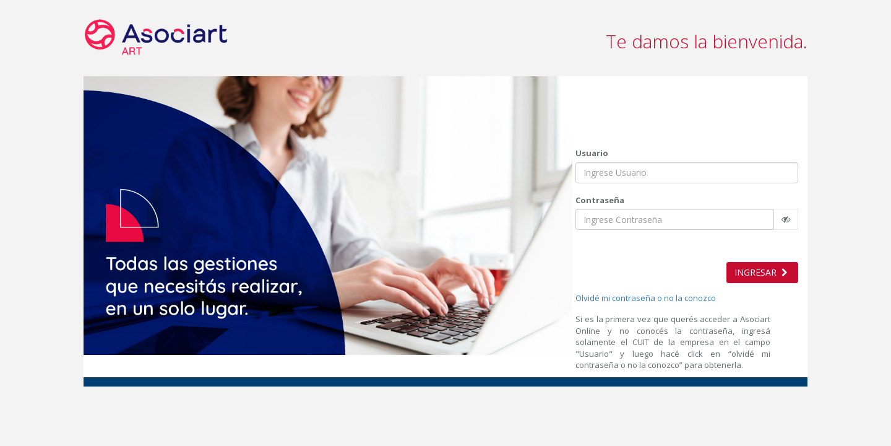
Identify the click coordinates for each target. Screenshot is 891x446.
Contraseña (599, 199)
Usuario (591, 153)
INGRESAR (762, 272)
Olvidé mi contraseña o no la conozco (645, 298)
